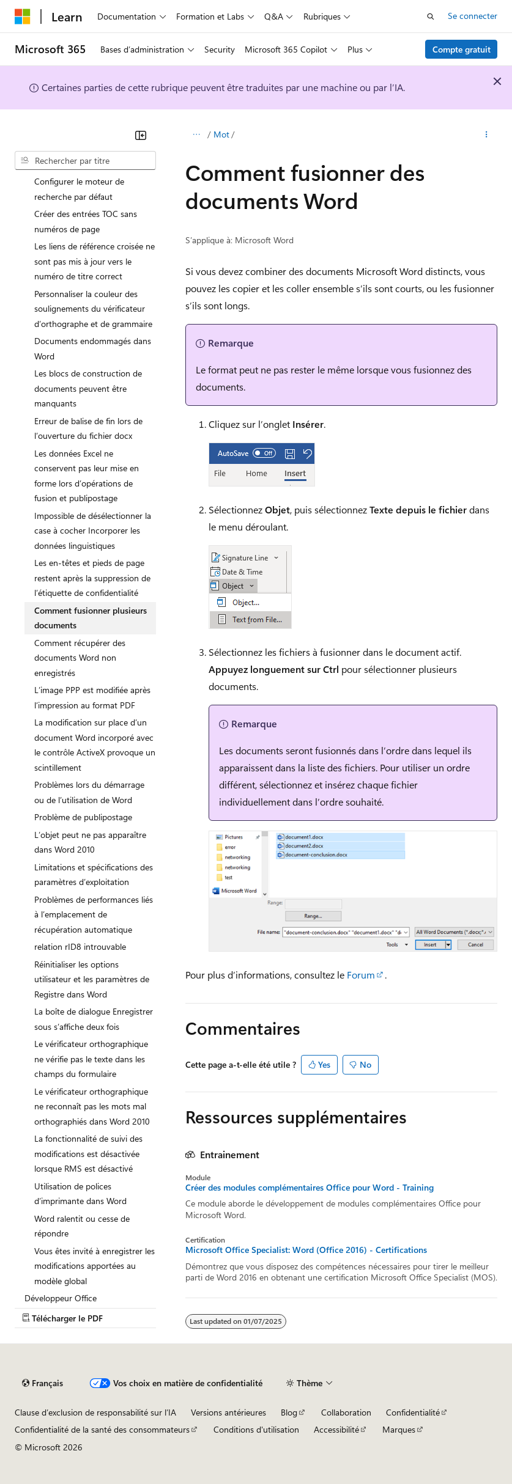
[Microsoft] (23, 16)
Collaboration (346, 1412)
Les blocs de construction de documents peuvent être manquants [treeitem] (88, 388)
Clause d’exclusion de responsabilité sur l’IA (95, 1412)
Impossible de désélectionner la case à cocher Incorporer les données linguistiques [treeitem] (92, 530)
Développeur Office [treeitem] (60, 1298)
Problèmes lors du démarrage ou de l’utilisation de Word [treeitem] (89, 792)
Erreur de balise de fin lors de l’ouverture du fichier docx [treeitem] (88, 428)
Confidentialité (413, 1412)
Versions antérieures (228, 1412)
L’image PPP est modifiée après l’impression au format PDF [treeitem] (92, 697)
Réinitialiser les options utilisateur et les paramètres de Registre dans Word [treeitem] (91, 979)
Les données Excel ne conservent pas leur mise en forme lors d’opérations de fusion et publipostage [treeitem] (86, 475)
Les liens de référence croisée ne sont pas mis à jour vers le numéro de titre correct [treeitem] (94, 261)
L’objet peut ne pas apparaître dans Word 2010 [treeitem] (90, 842)
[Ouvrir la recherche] (430, 17)
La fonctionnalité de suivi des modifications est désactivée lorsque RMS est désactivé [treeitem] (88, 1153)
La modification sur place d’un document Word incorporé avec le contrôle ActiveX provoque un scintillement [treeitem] (94, 744)
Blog (289, 1412)
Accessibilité (336, 1429)
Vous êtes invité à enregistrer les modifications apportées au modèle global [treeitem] (94, 1266)
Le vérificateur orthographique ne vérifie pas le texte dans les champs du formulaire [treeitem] (91, 1058)
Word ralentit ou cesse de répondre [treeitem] (82, 1226)
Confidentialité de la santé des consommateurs (102, 1429)
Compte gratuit (461, 49)
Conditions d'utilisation (256, 1429)
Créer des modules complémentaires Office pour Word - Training (309, 1187)
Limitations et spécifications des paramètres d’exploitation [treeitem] (93, 874)
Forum (361, 974)
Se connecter (472, 15)
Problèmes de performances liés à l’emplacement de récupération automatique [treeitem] (93, 914)
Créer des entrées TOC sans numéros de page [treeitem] (85, 221)
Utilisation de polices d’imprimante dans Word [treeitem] (80, 1193)
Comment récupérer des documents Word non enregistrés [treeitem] (79, 657)
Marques (398, 1429)
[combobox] (85, 161)
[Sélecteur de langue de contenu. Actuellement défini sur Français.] (42, 1383)
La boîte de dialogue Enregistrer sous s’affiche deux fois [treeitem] (93, 1018)
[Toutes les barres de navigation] (196, 135)
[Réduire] (140, 135)
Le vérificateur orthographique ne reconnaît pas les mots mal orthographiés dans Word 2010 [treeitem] (92, 1106)
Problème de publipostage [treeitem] (83, 817)
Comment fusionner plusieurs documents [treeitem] (90, 617)
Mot (221, 134)
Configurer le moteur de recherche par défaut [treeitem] (79, 188)
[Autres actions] (486, 135)
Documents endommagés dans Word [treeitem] (92, 348)
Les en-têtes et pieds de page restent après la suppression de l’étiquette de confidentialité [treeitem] (92, 577)
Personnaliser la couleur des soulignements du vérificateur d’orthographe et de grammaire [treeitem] (93, 308)
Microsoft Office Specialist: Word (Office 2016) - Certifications (306, 1249)
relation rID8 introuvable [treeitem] (80, 946)
